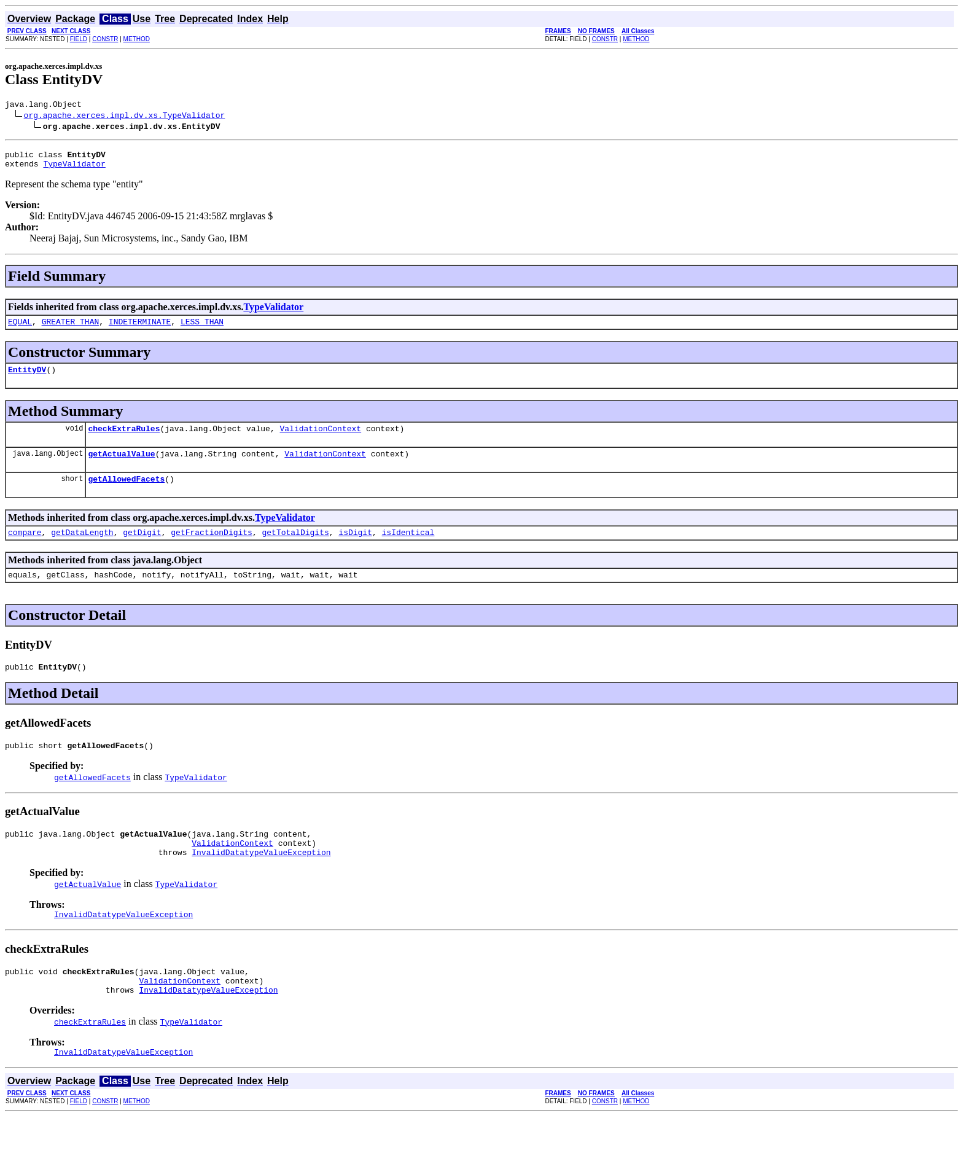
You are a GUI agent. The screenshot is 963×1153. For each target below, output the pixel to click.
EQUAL (20, 328)
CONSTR (105, 39)
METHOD (136, 39)
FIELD (78, 39)
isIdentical (408, 548)
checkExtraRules (124, 439)
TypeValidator (74, 168)
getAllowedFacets (126, 493)
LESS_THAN (202, 328)
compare (25, 548)
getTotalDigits (295, 548)
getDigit (142, 548)
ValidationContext (320, 439)
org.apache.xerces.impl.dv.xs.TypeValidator (124, 116)
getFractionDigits (211, 548)
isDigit (355, 548)
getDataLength (82, 548)
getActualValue (121, 466)
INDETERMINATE (140, 328)
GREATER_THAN (70, 328)
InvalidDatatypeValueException (261, 879)
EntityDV (27, 378)
